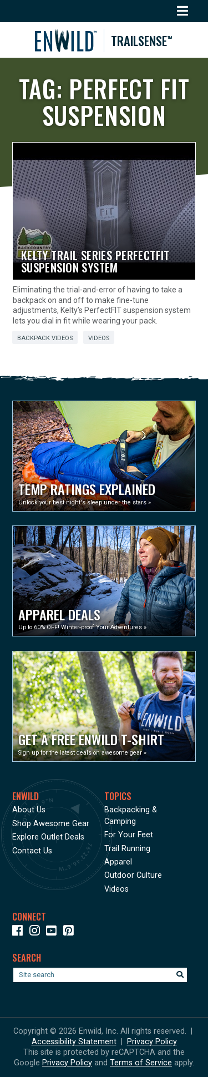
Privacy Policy (152, 1041)
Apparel (118, 862)
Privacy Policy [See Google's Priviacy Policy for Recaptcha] (67, 1063)
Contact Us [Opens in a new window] (32, 851)
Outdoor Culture (133, 875)
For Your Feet (128, 835)
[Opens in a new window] (104, 456)
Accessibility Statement (74, 1041)
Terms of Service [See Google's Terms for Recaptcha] (141, 1063)
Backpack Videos (45, 338)
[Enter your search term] (100, 975)
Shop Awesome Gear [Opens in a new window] (50, 823)
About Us (28, 810)
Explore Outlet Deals (48, 837)
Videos (98, 338)
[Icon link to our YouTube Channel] (53, 932)
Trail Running (127, 848)
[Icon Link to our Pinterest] (70, 932)
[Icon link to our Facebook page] (19, 932)
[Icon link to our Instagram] (36, 932)
